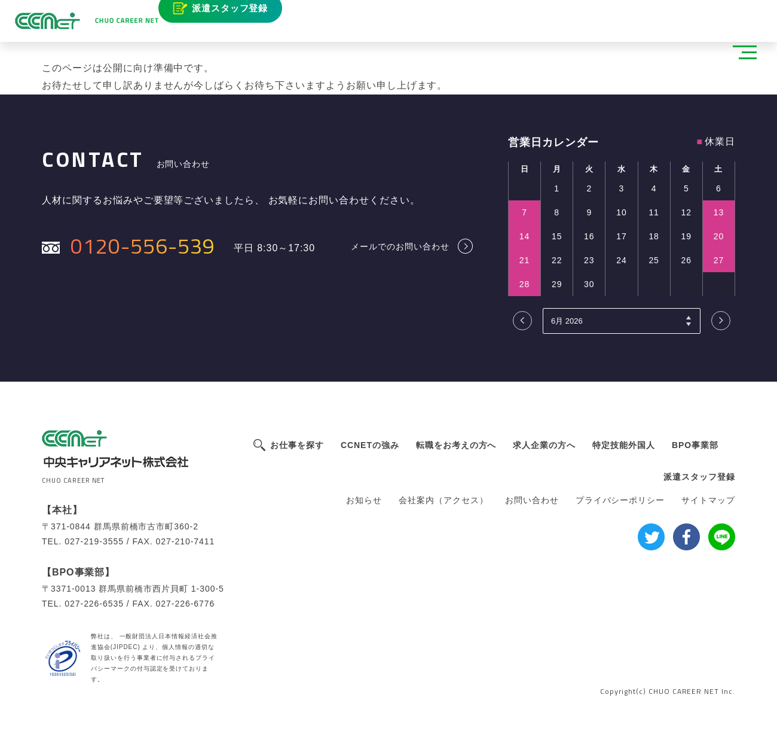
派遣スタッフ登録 (244, 16)
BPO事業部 (695, 445)
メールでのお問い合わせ (400, 246)
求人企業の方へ (544, 445)
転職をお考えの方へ (456, 445)
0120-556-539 (143, 245)
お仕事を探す (297, 445)
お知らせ (364, 500)
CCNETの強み (370, 445)
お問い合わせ (532, 500)
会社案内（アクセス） (443, 500)
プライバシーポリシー (620, 500)
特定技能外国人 (623, 445)
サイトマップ (708, 500)
